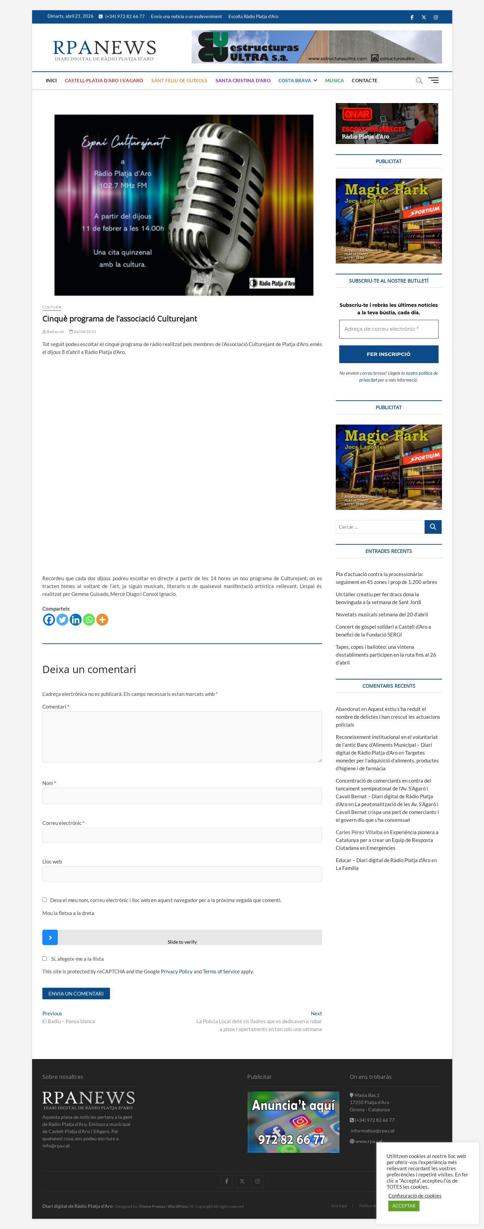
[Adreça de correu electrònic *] (242, 648)
